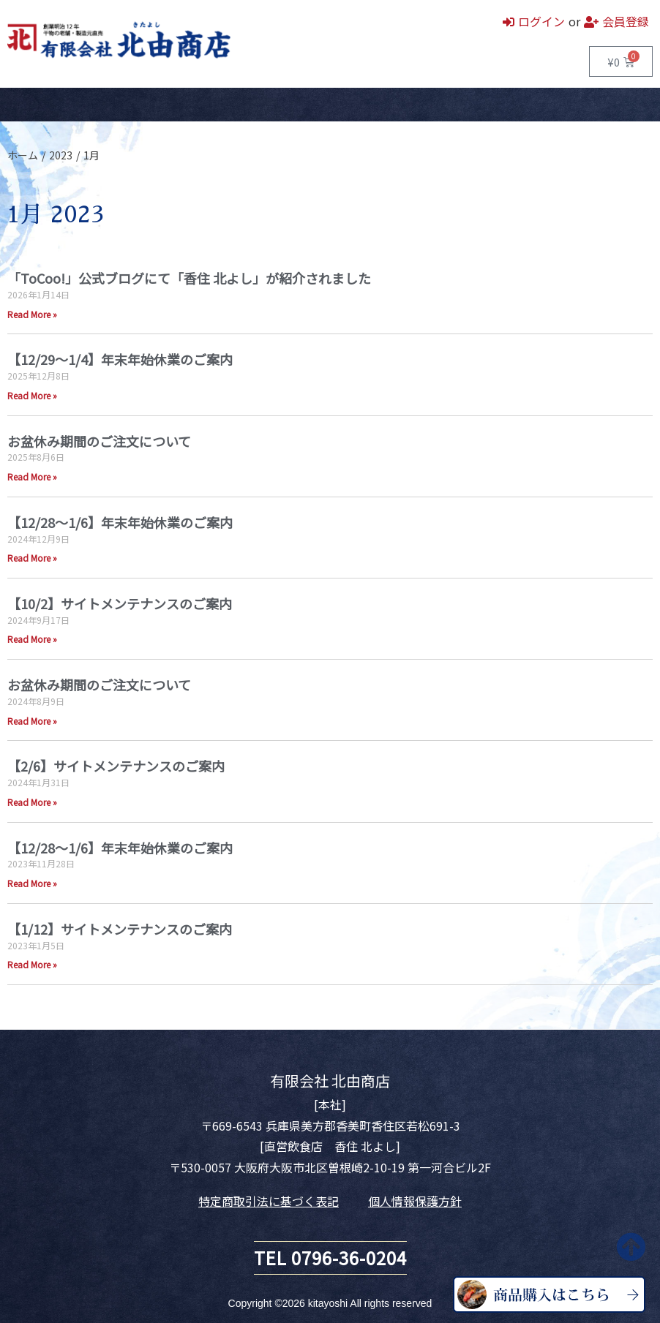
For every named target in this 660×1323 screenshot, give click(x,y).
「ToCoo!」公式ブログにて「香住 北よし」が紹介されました (189, 277)
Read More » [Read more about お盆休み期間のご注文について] (32, 476)
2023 (60, 155)
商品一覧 (80, 104)
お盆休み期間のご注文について (99, 441)
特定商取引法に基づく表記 (268, 1201)
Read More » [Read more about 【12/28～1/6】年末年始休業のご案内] (32, 557)
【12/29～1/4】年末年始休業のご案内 (120, 359)
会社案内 (208, 104)
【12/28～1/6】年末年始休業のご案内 (120, 522)
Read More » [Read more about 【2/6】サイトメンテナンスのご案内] (32, 802)
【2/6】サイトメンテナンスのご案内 (116, 765)
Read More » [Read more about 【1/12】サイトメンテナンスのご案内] (32, 964)
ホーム (22, 104)
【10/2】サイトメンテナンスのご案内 (119, 603)
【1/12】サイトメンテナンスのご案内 (119, 928)
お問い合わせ (274, 104)
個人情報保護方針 (415, 1201)
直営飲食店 (147, 104)
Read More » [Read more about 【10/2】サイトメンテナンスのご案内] (32, 639)
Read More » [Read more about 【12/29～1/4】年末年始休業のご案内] (32, 395)
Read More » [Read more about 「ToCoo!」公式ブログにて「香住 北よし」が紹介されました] (32, 314)
